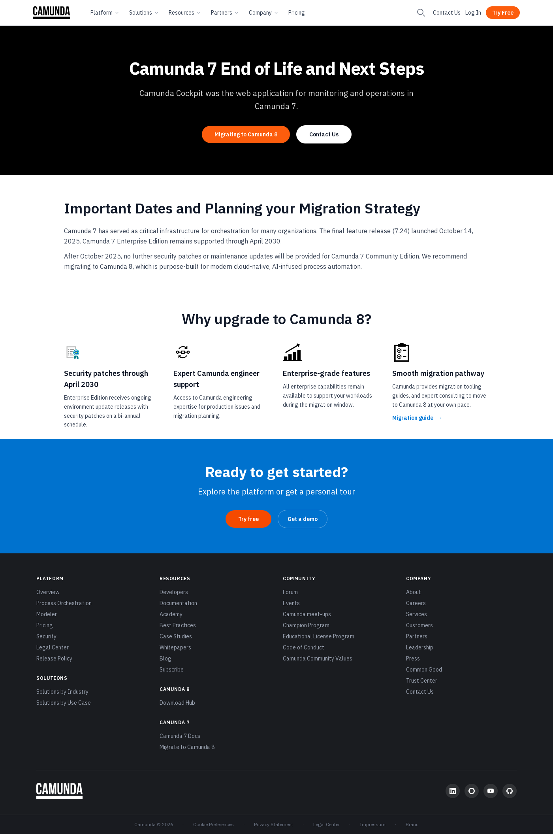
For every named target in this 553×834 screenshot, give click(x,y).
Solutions (144, 12)
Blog (165, 658)
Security (46, 636)
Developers (174, 592)
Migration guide (417, 418)
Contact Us (447, 12)
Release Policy (54, 658)
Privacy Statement (273, 824)
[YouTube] (490, 791)
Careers (416, 603)
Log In (473, 12)
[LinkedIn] (453, 791)
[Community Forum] (472, 791)
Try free (248, 519)
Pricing (296, 12)
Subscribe (172, 669)
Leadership (419, 647)
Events (291, 603)
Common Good (424, 669)
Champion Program (306, 625)
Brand (412, 824)
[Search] (421, 13)
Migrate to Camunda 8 (187, 747)
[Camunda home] (51, 12)
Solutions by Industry (62, 691)
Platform (105, 12)
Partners (225, 12)
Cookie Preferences (213, 824)
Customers (419, 625)
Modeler (46, 614)
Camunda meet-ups (307, 614)
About (413, 592)
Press (413, 658)
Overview (48, 592)
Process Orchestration (64, 603)
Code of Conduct (303, 647)
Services (416, 614)
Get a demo (303, 519)
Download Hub (177, 702)
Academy (171, 614)
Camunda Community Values (317, 658)
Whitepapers (175, 647)
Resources (185, 12)
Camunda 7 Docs (180, 736)
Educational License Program (318, 636)
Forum (290, 592)
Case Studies (176, 636)
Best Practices (178, 625)
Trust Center (421, 680)
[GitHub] (509, 791)
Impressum (373, 824)
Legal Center (52, 647)
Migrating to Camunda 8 (245, 134)
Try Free (503, 12)
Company (264, 12)
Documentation (178, 603)
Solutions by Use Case (63, 702)
